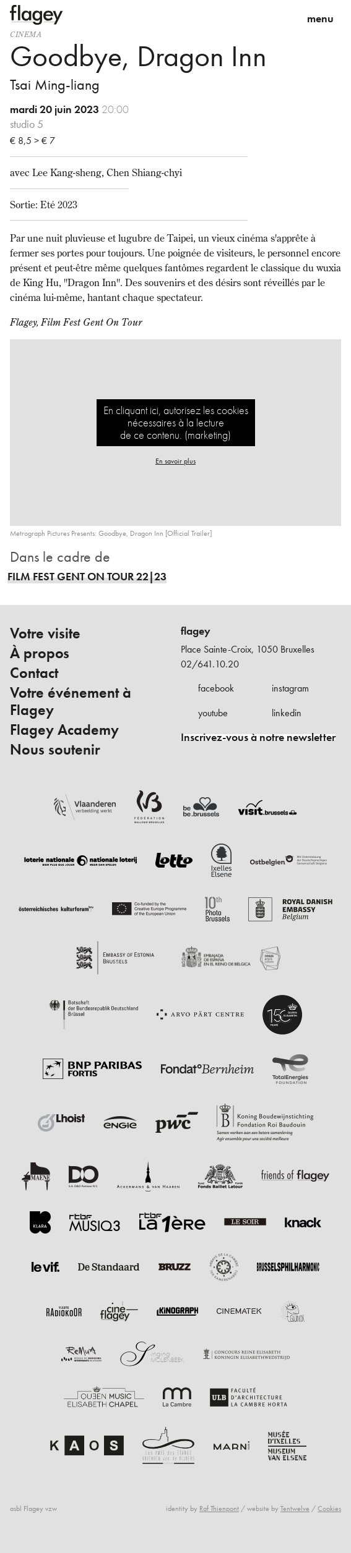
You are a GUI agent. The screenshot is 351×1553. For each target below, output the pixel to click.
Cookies (329, 1508)
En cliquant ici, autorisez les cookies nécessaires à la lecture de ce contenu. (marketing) (175, 422)
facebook (216, 688)
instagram (290, 688)
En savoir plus (175, 461)
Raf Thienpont (219, 1508)
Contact (34, 673)
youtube (213, 712)
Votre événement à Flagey (70, 701)
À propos (39, 653)
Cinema (26, 34)
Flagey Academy (64, 729)
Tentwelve (295, 1508)
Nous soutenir (55, 749)
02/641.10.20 (210, 664)
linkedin (286, 712)
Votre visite (45, 633)
